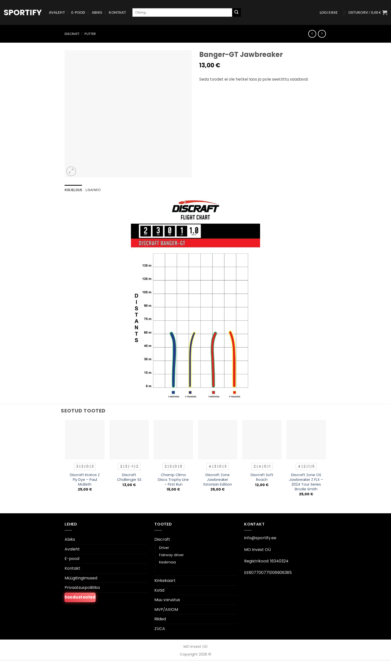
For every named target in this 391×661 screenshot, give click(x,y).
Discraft (72, 34)
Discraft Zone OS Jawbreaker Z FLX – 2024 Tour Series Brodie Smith (306, 482)
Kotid (159, 590)
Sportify (22, 12)
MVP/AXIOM (166, 609)
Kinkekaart (165, 580)
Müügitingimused (81, 578)
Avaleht (57, 12)
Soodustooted (80, 597)
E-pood (78, 12)
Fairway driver (171, 554)
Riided (160, 619)
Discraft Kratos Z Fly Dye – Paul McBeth (85, 480)
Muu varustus (167, 600)
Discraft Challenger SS (129, 477)
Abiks (97, 12)
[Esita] (236, 12)
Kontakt (117, 12)
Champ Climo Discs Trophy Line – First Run (173, 480)
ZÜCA (159, 629)
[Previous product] (322, 34)
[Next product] (312, 34)
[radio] (85, 466)
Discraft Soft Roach (262, 477)
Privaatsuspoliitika (82, 587)
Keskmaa (167, 562)
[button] (329, 12)
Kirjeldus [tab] (73, 190)
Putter (90, 34)
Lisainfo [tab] (93, 190)
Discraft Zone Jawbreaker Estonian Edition (217, 480)
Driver (164, 547)
